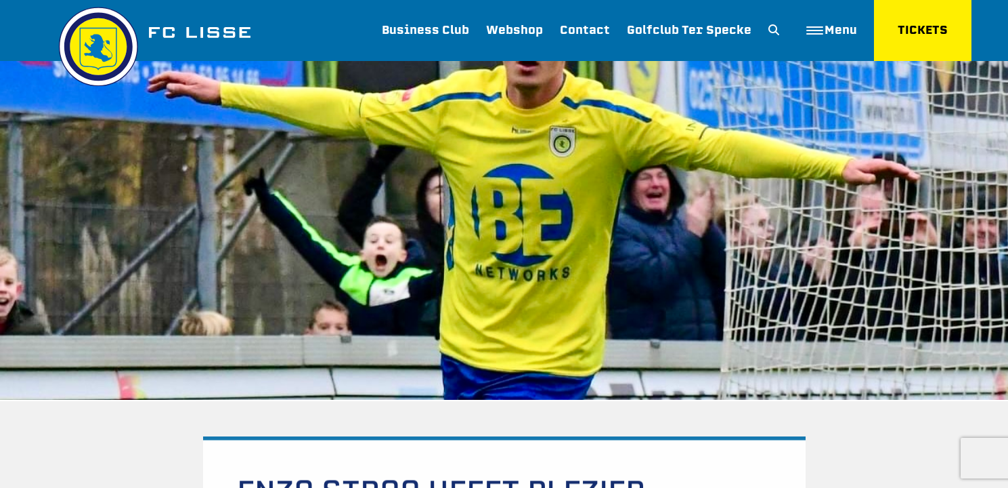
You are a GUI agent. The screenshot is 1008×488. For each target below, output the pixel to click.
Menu (831, 30)
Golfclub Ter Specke (689, 30)
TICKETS (923, 30)
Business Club (425, 30)
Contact (585, 30)
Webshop (514, 30)
